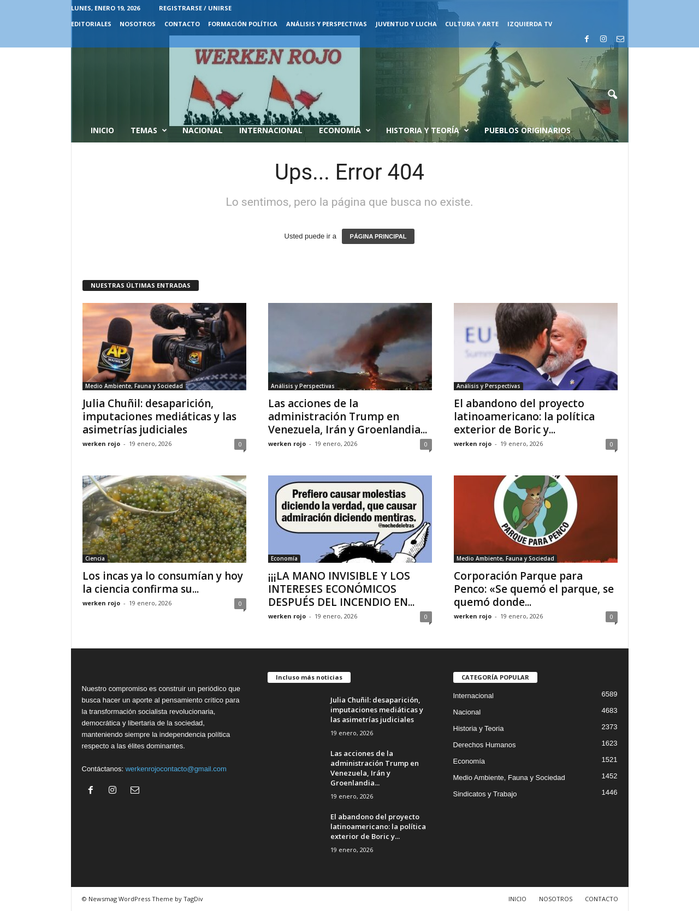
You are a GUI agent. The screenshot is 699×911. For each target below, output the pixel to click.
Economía (345, 130)
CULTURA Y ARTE (472, 24)
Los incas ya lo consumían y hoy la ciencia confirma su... (162, 582)
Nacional (202, 130)
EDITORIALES (91, 24)
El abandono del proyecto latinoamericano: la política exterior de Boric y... (524, 416)
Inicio (102, 130)
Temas (149, 130)
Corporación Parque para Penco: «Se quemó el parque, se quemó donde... (534, 589)
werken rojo (101, 443)
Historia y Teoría (427, 130)
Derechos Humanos (484, 745)
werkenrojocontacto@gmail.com (176, 769)
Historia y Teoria (478, 728)
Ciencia (95, 558)
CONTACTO (182, 24)
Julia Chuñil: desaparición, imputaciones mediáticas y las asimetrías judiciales (159, 416)
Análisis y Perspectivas (326, 24)
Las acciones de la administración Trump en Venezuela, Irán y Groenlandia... (347, 416)
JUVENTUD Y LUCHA (406, 24)
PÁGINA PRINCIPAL (378, 236)
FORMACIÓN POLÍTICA (242, 24)
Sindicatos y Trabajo (485, 794)
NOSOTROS (138, 24)
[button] (612, 95)
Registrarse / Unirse (195, 8)
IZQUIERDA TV (529, 24)
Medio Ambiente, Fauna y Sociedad (134, 386)
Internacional (271, 130)
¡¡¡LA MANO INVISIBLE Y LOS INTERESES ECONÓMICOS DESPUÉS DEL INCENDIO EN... (341, 589)
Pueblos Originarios (527, 130)
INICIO (517, 899)
